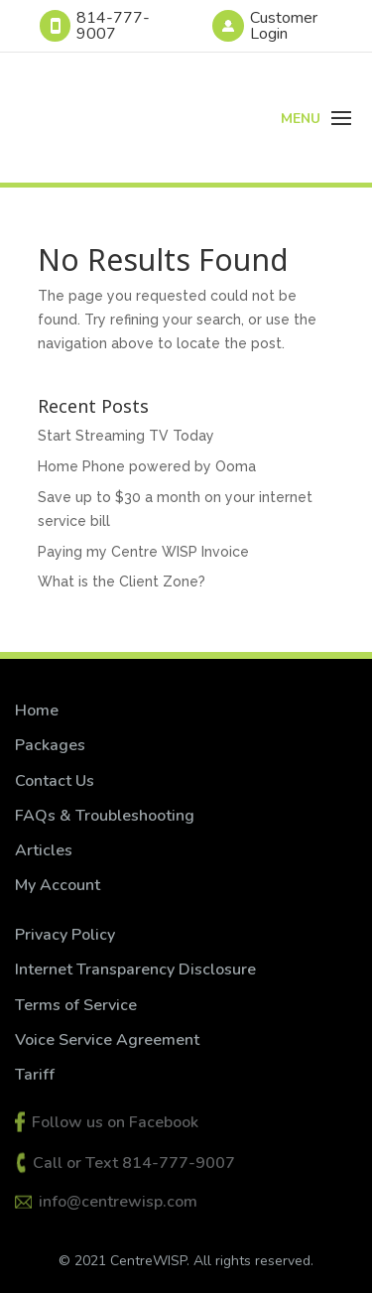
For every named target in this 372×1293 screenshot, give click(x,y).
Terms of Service (78, 1005)
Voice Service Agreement (107, 1040)
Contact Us (54, 781)
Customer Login (283, 26)
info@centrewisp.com (118, 1202)
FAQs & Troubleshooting (104, 816)
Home (37, 710)
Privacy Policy (65, 935)
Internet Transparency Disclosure (135, 969)
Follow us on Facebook (115, 1122)
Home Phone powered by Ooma (147, 466)
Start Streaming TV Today (126, 436)
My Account (57, 885)
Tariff (35, 1075)
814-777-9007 (113, 26)
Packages (50, 745)
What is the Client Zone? (121, 581)
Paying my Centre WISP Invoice (143, 552)
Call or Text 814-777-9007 (134, 1163)
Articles (43, 850)
